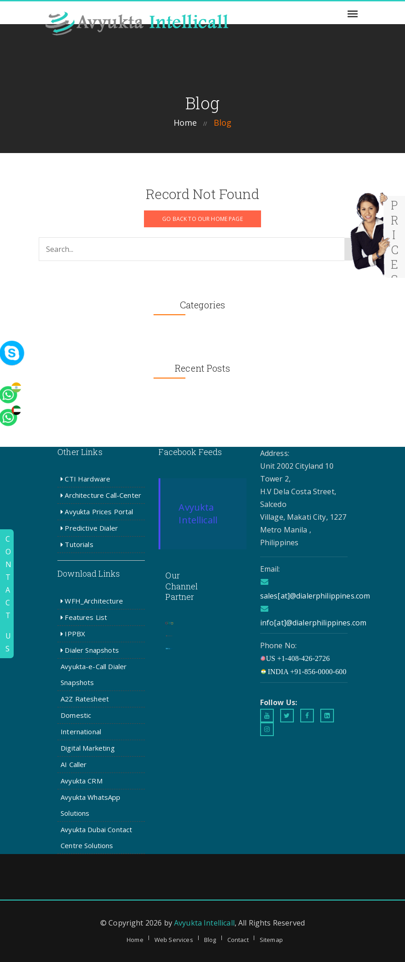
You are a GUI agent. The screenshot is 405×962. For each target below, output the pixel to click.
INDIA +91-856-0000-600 (303, 671)
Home (135, 940)
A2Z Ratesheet (85, 698)
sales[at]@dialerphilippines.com (315, 596)
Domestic (76, 715)
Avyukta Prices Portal (97, 511)
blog (223, 122)
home (185, 122)
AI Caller (74, 764)
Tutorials (77, 544)
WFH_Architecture (92, 600)
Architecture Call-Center (101, 495)
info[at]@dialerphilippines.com (313, 623)
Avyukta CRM (82, 780)
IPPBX (73, 633)
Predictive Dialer (89, 527)
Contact (238, 940)
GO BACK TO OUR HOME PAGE (202, 219)
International (81, 731)
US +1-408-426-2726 (295, 658)
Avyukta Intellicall (198, 513)
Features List (84, 617)
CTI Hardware (85, 478)
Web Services (173, 940)
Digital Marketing (88, 747)
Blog (210, 940)
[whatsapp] (25, 334)
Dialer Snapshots (90, 650)
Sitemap (271, 940)
